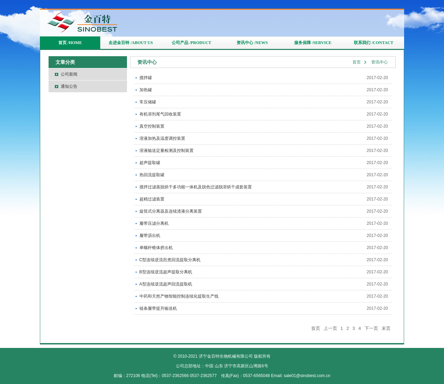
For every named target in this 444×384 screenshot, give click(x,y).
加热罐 (145, 89)
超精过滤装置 (151, 199)
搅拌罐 (145, 77)
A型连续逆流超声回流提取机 (165, 284)
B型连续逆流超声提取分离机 (165, 272)
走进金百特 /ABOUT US (131, 42)
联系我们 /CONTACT (373, 42)
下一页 (371, 328)
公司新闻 (69, 74)
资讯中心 (379, 62)
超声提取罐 (149, 162)
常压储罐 (147, 102)
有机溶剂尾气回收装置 (160, 114)
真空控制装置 (151, 126)
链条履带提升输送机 (158, 308)
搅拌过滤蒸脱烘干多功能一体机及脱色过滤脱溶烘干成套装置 (195, 187)
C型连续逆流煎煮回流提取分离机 (170, 259)
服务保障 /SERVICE (312, 42)
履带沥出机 (149, 235)
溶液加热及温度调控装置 (162, 138)
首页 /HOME (70, 42)
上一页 (330, 328)
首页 (356, 62)
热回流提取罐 (151, 174)
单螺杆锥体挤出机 (156, 247)
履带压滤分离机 (154, 223)
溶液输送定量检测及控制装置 (166, 150)
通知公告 (69, 86)
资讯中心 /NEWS (252, 42)
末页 (386, 328)
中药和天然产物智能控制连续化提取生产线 (179, 296)
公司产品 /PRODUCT (191, 42)
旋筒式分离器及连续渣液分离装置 (170, 211)
